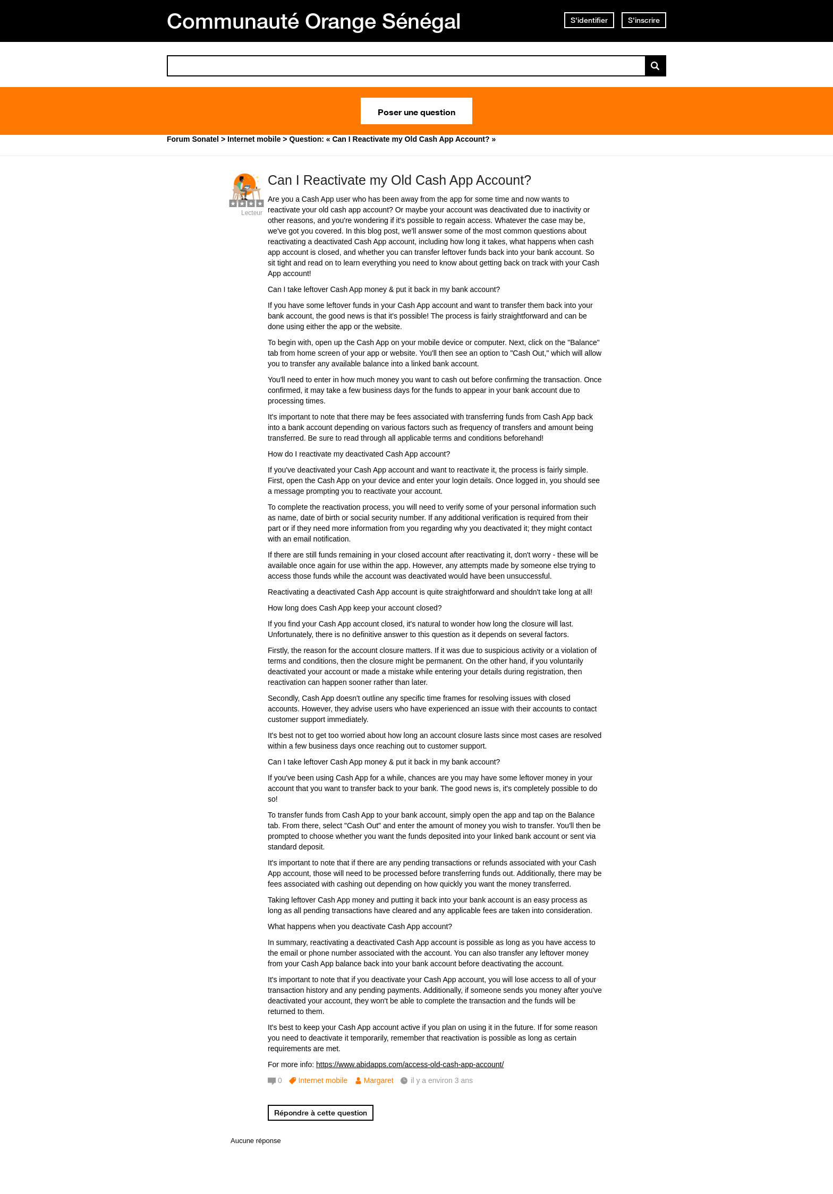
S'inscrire (644, 20)
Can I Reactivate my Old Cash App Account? (399, 180)
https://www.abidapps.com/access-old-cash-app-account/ (410, 1064)
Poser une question (416, 111)
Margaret (379, 1080)
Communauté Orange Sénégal (314, 20)
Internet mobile (322, 1080)
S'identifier (589, 20)
